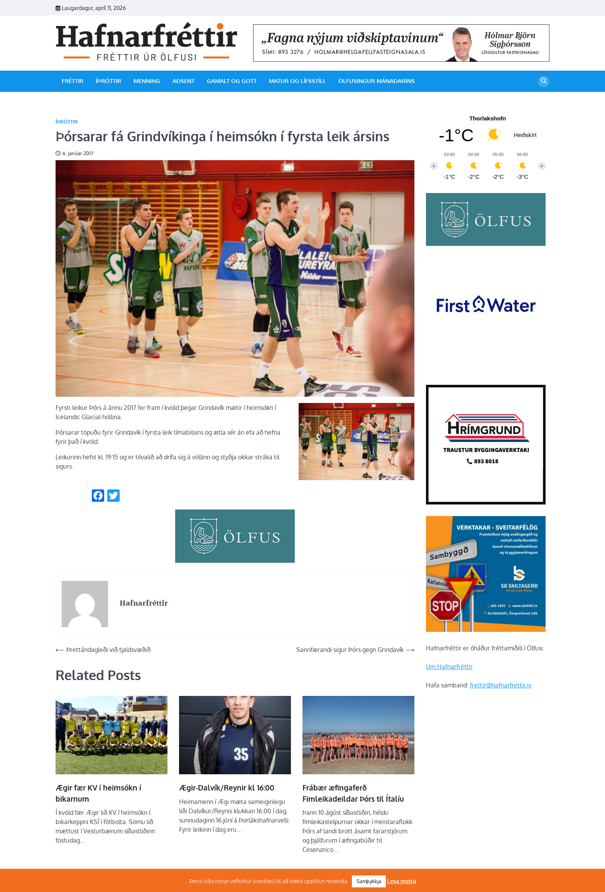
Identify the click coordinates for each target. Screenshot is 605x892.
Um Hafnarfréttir (449, 666)
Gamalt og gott (232, 81)
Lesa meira (401, 881)
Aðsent (183, 81)
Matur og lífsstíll (297, 81)
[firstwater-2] (486, 371)
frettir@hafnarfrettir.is (500, 685)
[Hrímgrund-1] (486, 502)
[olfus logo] (486, 243)
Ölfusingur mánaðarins (376, 81)
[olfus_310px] (235, 560)
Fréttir (72, 81)
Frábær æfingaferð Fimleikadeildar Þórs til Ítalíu (353, 793)
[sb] (486, 629)
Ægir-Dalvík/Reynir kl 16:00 (226, 787)
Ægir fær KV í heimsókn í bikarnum (98, 793)
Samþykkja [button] (369, 881)
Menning (147, 81)
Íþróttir (108, 81)
